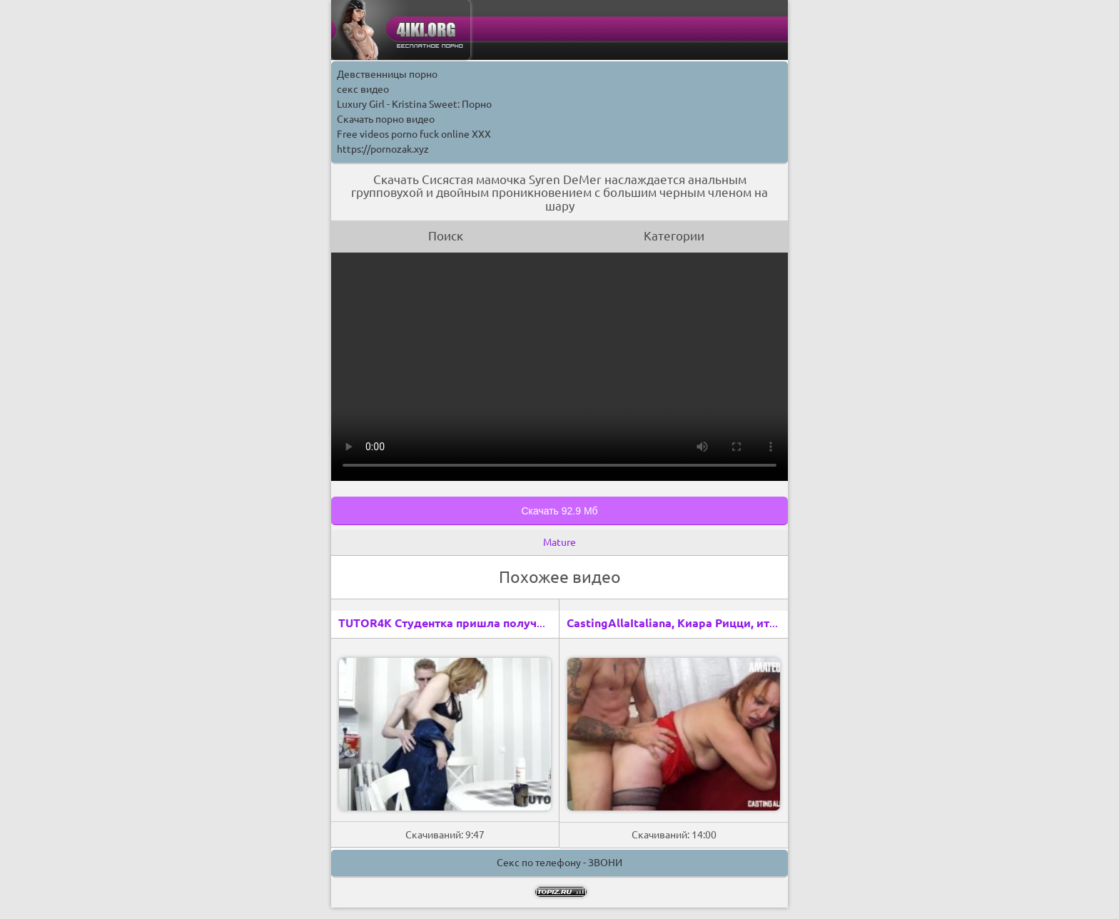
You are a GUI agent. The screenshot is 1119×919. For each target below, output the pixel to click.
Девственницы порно (387, 74)
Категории (674, 236)
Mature (559, 542)
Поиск (445, 236)
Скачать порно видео (386, 119)
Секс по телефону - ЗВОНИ (559, 862)
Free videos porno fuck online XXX (414, 134)
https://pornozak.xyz (383, 149)
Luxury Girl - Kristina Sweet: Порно (414, 104)
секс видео (363, 89)
